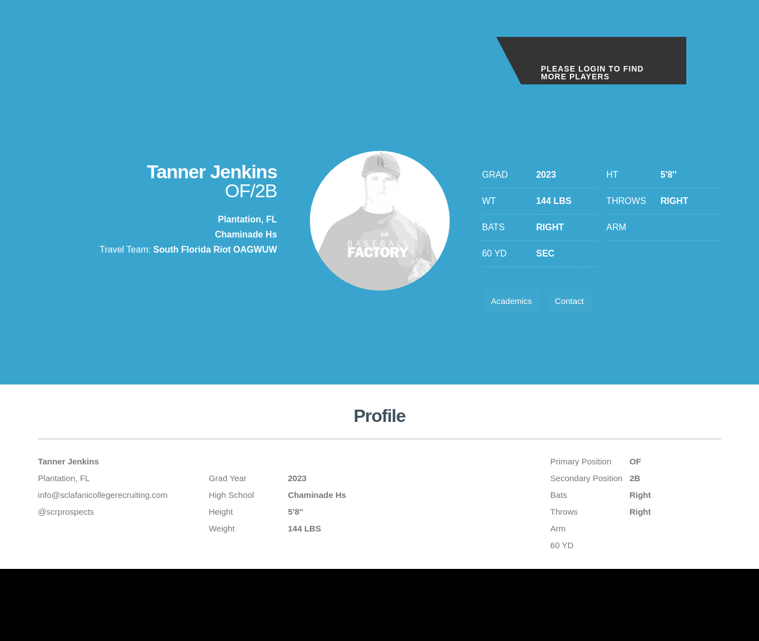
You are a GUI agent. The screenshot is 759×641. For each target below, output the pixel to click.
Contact (576, 302)
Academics (514, 302)
